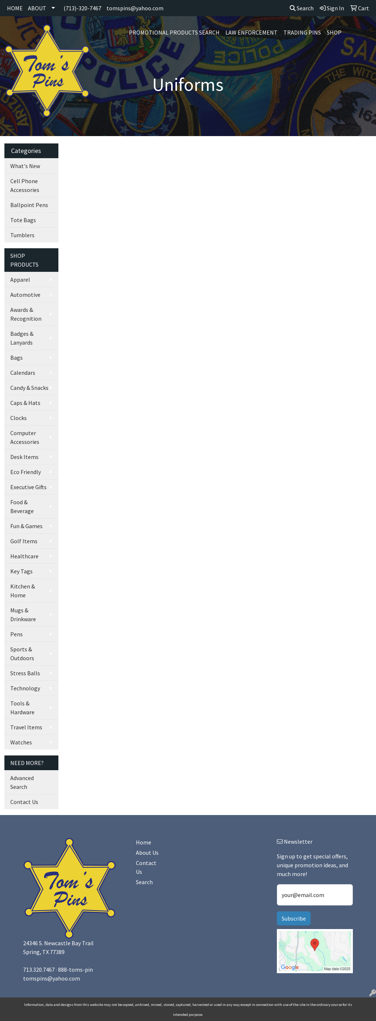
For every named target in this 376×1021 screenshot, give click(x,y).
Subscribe (294, 918)
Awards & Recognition (25, 314)
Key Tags (21, 571)
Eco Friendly (25, 472)
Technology (25, 688)
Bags (16, 357)
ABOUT (37, 8)
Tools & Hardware (22, 708)
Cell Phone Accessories (24, 185)
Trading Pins (302, 32)
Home (143, 842)
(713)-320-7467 (82, 8)
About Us (147, 852)
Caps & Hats (25, 402)
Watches (21, 742)
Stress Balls (25, 673)
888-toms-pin (75, 969)
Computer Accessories (24, 437)
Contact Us (24, 801)
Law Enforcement (251, 32)
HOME (15, 8)
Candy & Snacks (29, 387)
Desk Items (24, 456)
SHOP (334, 32)
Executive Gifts (28, 487)
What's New (25, 166)
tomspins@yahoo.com (134, 8)
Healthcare (24, 556)
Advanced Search (22, 782)
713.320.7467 (39, 969)
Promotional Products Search (174, 32)
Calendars (22, 372)
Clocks (18, 417)
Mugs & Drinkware (23, 614)
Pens (16, 634)
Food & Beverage (22, 506)
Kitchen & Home (22, 591)
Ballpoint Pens (29, 205)
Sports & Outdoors (22, 653)
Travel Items (26, 727)
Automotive (25, 294)
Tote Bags (23, 220)
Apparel (20, 279)
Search (302, 8)
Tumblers (22, 235)
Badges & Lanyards (21, 338)
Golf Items (23, 541)
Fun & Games (26, 526)
